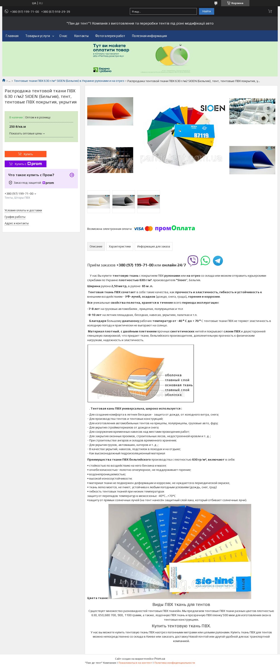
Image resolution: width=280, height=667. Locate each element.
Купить (28, 154)
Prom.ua (159, 658)
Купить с (28, 164)
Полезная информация (149, 36)
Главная (12, 36)
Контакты (81, 36)
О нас (63, 36)
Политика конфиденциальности (174, 662)
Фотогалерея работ (110, 36)
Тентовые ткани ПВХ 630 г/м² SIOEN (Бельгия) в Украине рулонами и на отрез (69, 80)
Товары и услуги (37, 36)
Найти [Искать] (206, 11)
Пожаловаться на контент (135, 662)
